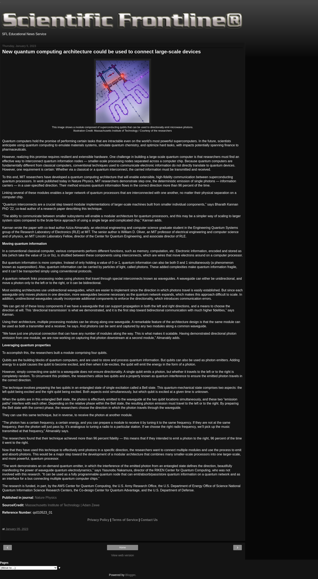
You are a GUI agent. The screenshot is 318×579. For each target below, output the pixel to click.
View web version (122, 555)
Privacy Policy (98, 520)
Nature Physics (46, 497)
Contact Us (149, 520)
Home (122, 547)
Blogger (130, 575)
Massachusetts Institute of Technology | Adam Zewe (62, 505)
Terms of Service (125, 520)
